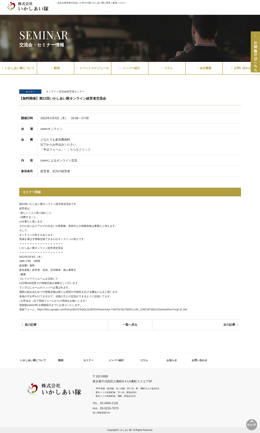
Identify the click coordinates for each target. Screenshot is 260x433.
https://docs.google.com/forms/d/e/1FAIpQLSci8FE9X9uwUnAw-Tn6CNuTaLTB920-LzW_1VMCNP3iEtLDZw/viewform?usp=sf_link (112, 309)
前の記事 (29, 324)
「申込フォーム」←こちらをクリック (65, 149)
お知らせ (171, 360)
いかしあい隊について (18, 68)
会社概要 (204, 68)
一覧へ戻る (130, 324)
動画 (55, 68)
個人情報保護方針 (101, 412)
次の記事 (230, 324)
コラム (167, 68)
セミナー (30, 91)
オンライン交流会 (56, 91)
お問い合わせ (241, 68)
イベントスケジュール (93, 68)
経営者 (70, 91)
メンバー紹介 (130, 68)
